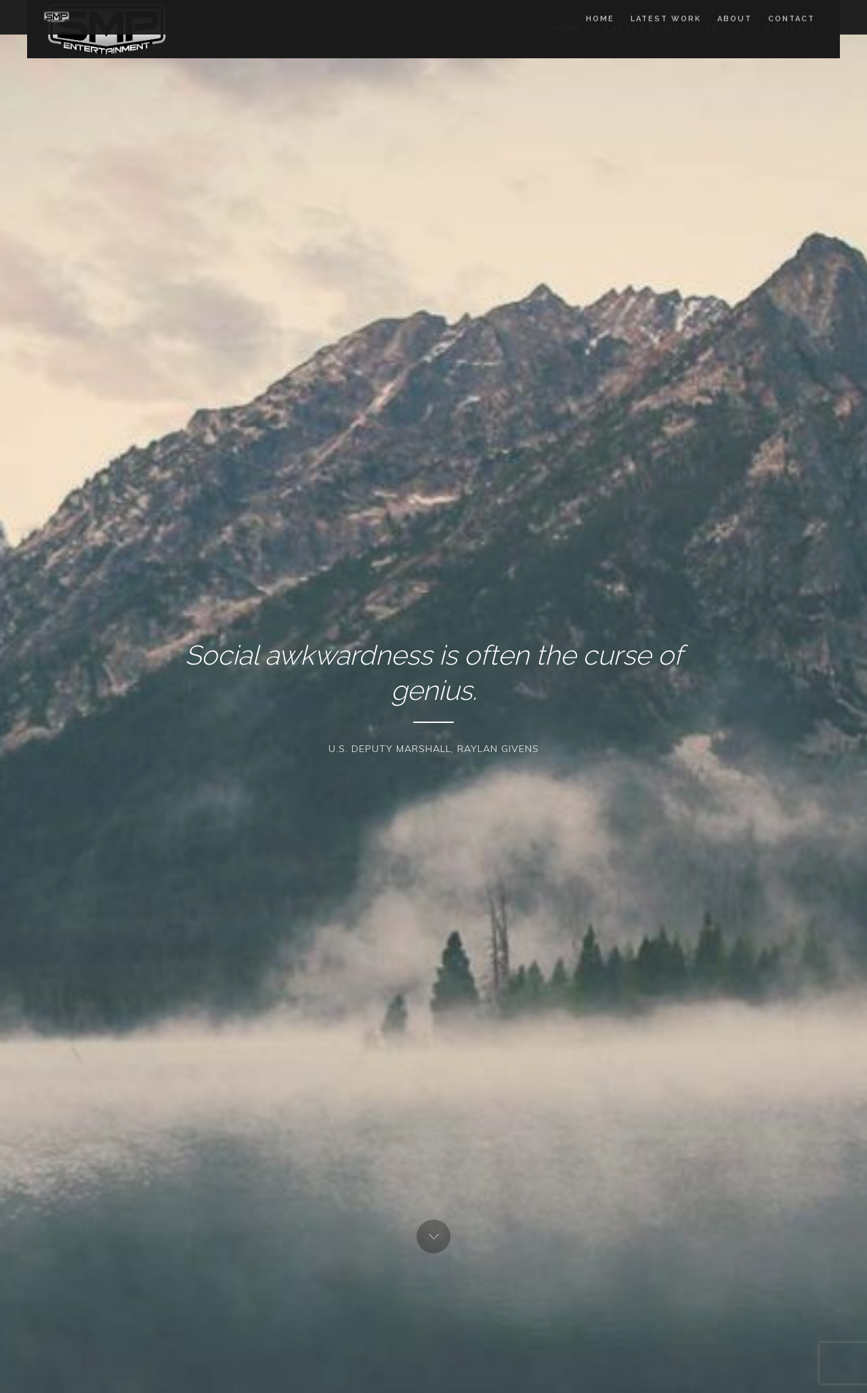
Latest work (643, 29)
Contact (792, 29)
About (723, 29)
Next (433, 1236)
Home (566, 29)
